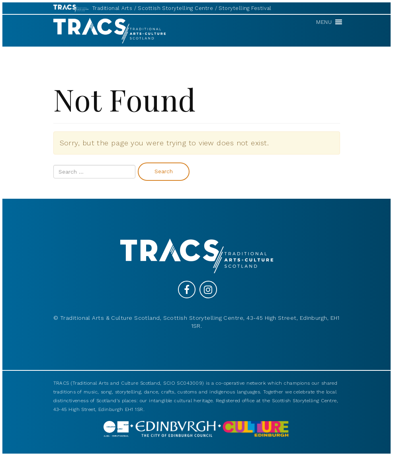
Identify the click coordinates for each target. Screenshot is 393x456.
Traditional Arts (112, 8)
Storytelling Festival (245, 8)
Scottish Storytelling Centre (175, 8)
